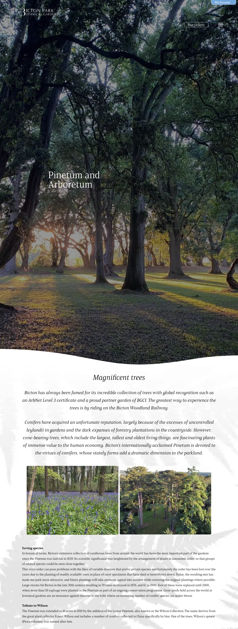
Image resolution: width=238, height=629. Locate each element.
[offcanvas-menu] (220, 24)
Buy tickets (196, 25)
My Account (222, 2)
